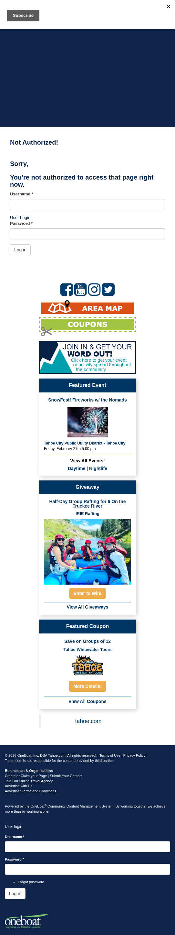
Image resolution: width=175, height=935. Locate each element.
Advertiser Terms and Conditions (30, 791)
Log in (20, 249)
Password (21, 223)
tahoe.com (88, 721)
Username (21, 194)
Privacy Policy (134, 755)
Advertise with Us (18, 786)
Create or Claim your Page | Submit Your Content (43, 776)
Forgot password (31, 882)
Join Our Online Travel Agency (29, 781)
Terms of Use (109, 755)
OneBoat (39, 806)
